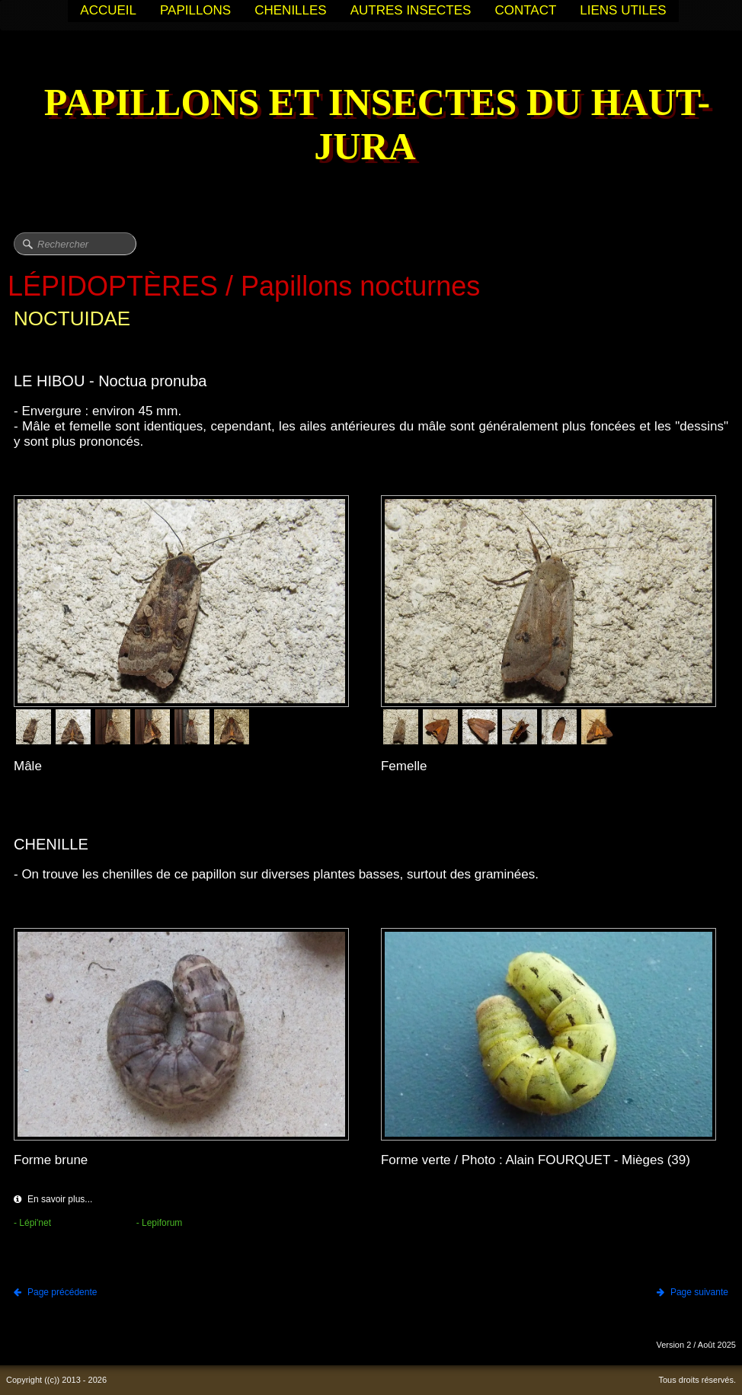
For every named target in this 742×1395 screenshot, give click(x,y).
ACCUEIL (108, 10)
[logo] (371, 126)
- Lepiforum (159, 1222)
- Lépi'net (32, 1222)
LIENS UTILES (623, 10)
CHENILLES (290, 10)
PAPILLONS (195, 10)
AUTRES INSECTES (411, 10)
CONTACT (525, 10)
